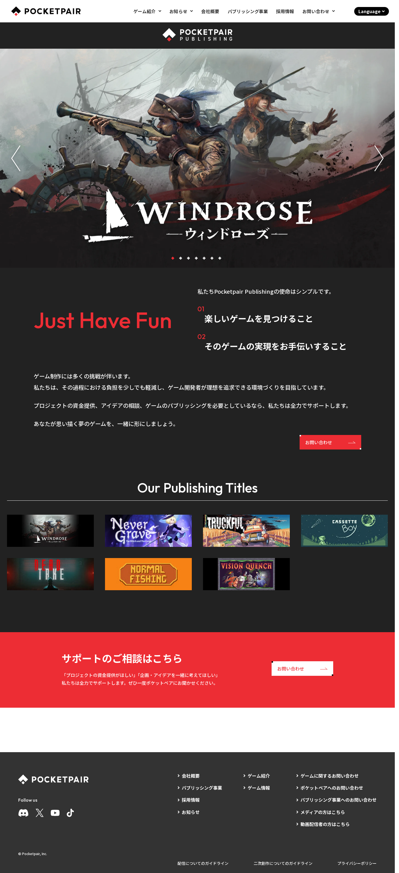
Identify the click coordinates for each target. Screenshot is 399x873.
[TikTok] (70, 813)
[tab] (172, 258)
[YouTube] (55, 813)
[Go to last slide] (15, 158)
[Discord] (23, 813)
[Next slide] (379, 158)
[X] (40, 813)
